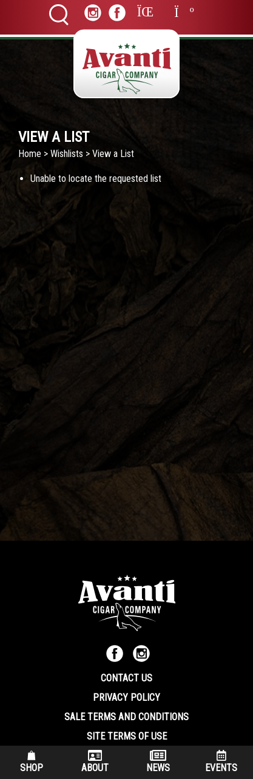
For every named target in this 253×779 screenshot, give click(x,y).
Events (221, 762)
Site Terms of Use (127, 736)
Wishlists (66, 153)
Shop (31, 762)
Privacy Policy (126, 697)
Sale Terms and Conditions (126, 717)
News (158, 762)
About (95, 762)
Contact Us (126, 678)
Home (29, 153)
